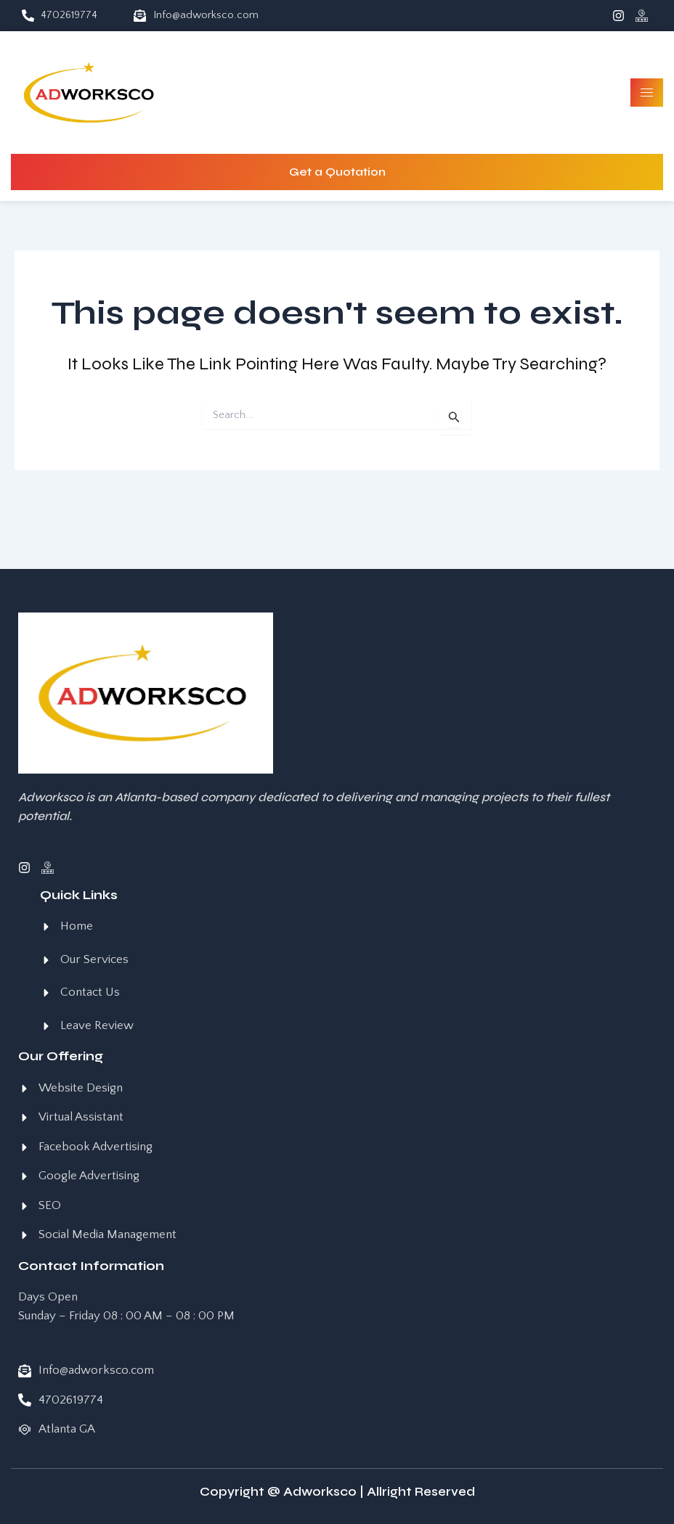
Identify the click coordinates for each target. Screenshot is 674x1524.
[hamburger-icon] (646, 92)
